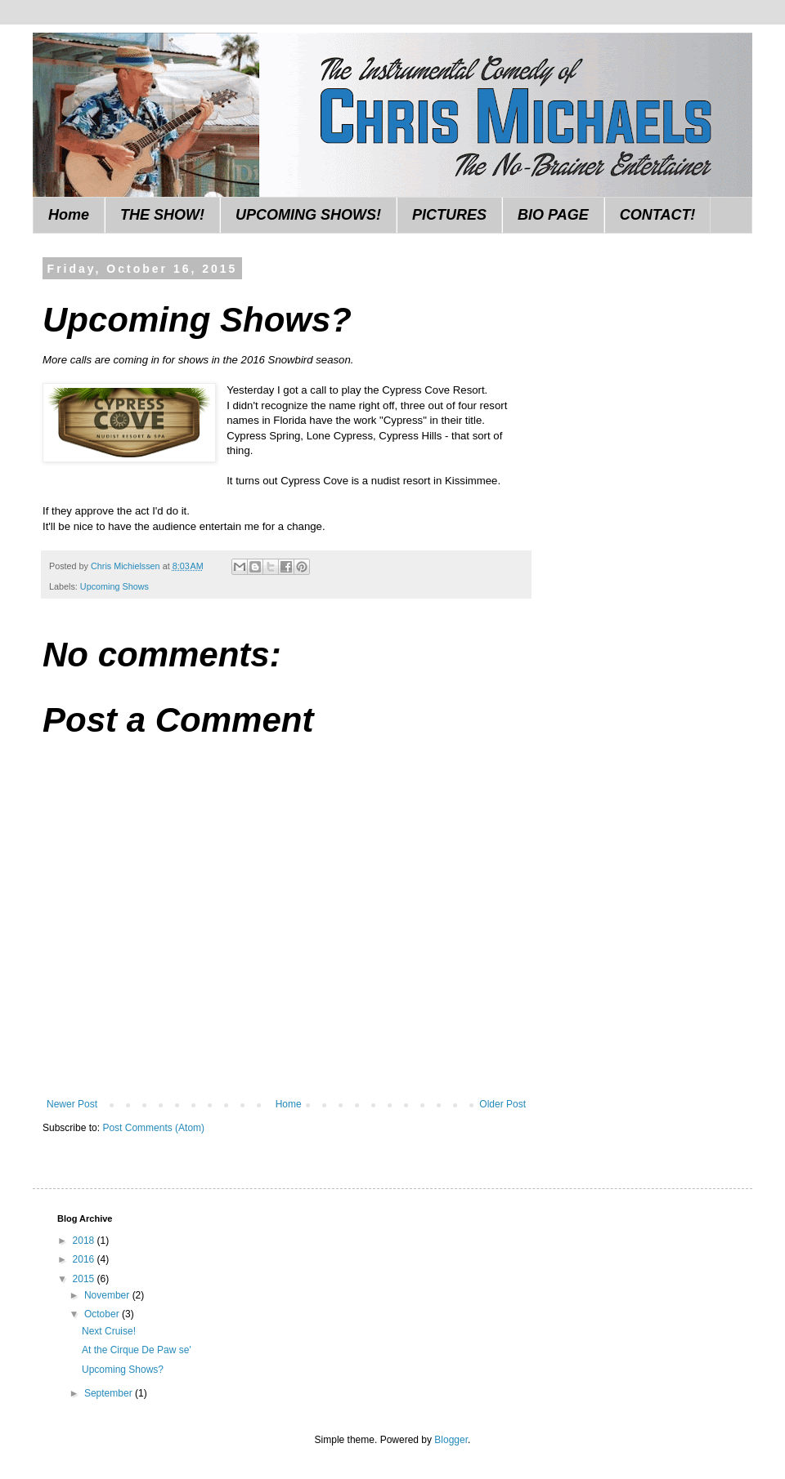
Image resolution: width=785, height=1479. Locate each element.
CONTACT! (658, 215)
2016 (85, 1259)
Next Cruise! (109, 1331)
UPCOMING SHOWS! (308, 215)
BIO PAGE (553, 215)
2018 (85, 1240)
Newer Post (72, 1104)
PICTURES (449, 215)
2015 (85, 1279)
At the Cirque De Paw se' (136, 1350)
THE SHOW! (162, 215)
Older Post (502, 1104)
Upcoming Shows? (123, 1369)
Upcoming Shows (114, 586)
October (103, 1314)
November (108, 1295)
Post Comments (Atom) (153, 1128)
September (109, 1393)
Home (68, 215)
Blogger (451, 1440)
